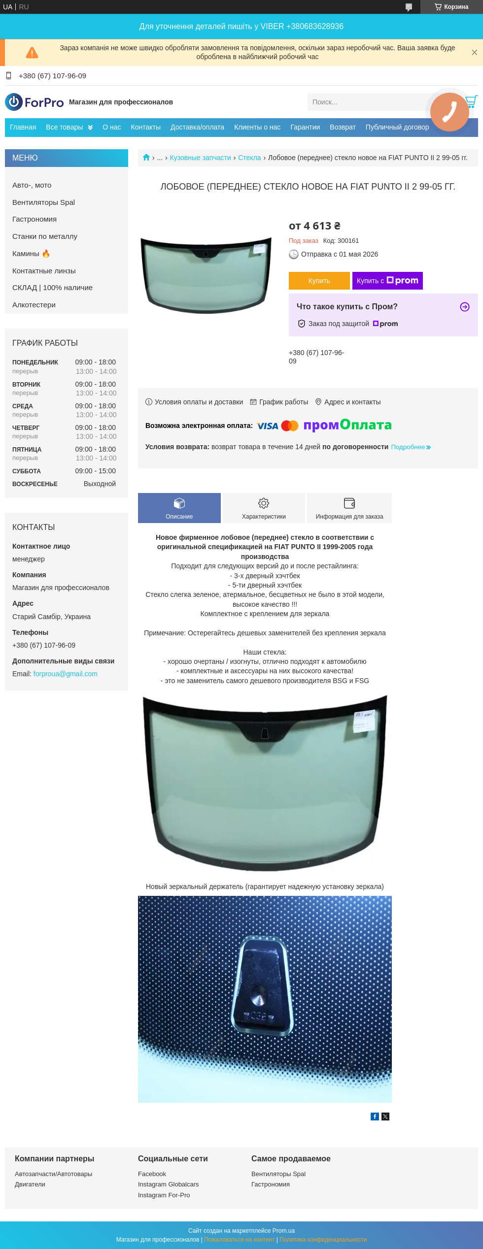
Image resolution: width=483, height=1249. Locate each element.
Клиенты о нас (257, 127)
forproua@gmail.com (66, 674)
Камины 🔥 (31, 253)
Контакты (146, 127)
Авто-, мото (31, 185)
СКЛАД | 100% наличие (52, 287)
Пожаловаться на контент (239, 1239)
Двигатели (30, 1184)
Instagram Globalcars (168, 1184)
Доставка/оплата (197, 127)
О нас (112, 127)
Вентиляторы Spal (43, 202)
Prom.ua (284, 1230)
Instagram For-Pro (164, 1195)
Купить (319, 281)
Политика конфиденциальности (323, 1239)
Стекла (249, 158)
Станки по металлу (44, 236)
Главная (23, 127)
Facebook (152, 1174)
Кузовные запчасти (200, 158)
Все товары (64, 127)
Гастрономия (34, 219)
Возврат (343, 127)
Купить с (387, 280)
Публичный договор (397, 127)
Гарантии (305, 127)
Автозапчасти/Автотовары (53, 1174)
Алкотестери (34, 304)
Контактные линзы (44, 270)
